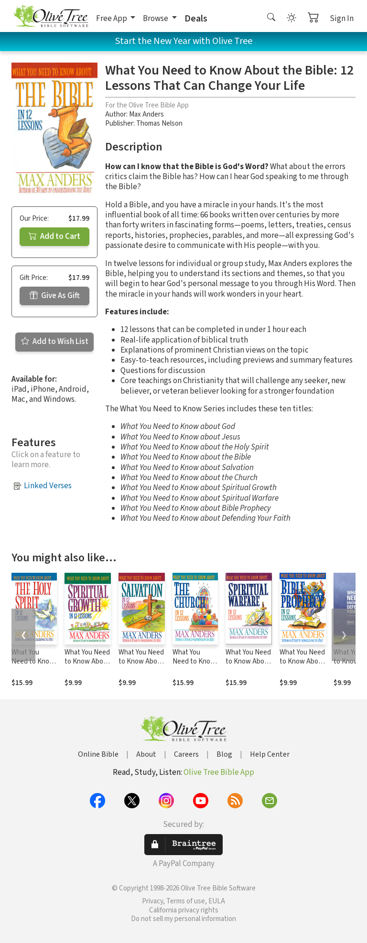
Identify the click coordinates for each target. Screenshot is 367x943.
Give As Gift (55, 295)
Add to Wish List (54, 341)
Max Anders (146, 114)
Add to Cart (54, 236)
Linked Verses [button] (48, 486)
